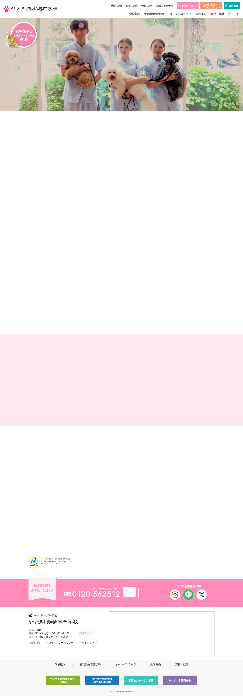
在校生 (132, 5)
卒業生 (147, 5)
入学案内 (201, 14)
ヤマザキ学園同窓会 (180, 682)
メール (136, 594)
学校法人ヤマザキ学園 (141, 682)
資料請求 (234, 6)
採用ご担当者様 (165, 5)
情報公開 (35, 644)
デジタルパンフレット (212, 6)
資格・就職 (217, 14)
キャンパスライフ (180, 14)
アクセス (229, 14)
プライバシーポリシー (61, 644)
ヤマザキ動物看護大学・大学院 (63, 682)
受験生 (117, 5)
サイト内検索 (237, 14)
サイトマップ (89, 644)
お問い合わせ (189, 6)
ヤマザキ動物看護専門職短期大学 (102, 682)
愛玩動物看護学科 (154, 14)
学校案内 (134, 14)
